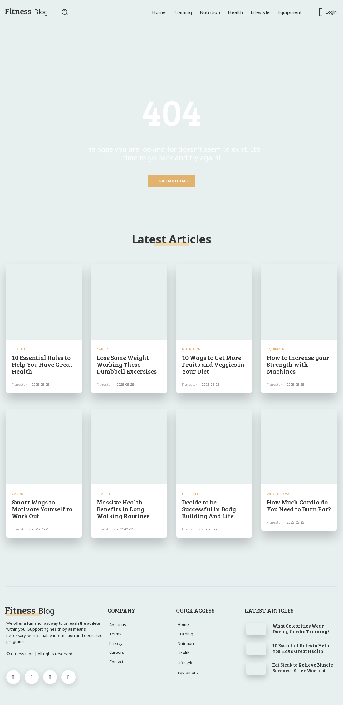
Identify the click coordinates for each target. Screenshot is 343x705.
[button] (64, 11)
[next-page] (178, 560)
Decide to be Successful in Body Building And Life (209, 509)
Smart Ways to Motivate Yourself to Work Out (42, 509)
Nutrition (191, 349)
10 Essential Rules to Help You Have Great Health (42, 364)
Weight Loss (278, 493)
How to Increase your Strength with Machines (298, 364)
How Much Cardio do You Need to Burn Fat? (299, 505)
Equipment (277, 349)
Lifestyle (190, 493)
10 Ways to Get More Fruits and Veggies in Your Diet (213, 364)
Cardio (103, 349)
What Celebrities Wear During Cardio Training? (301, 628)
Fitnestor (19, 384)
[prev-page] (165, 560)
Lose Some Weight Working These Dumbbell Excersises (127, 364)
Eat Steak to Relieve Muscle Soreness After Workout (302, 667)
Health (18, 349)
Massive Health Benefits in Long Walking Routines (123, 509)
